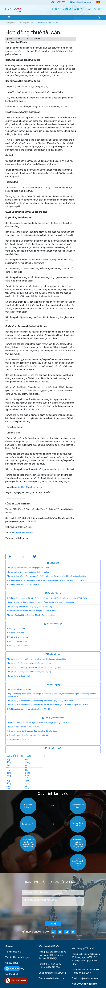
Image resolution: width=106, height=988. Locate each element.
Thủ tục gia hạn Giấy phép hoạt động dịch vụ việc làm (28, 572)
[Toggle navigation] (8, 17)
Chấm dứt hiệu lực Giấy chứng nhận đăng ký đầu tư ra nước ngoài (33, 611)
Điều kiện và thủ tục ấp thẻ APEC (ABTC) (23, 585)
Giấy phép (53, 563)
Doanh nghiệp (53, 684)
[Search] (87, 18)
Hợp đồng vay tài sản (15, 633)
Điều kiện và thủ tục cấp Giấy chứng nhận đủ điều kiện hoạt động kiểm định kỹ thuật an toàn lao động (47, 580)
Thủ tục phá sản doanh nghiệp (19, 689)
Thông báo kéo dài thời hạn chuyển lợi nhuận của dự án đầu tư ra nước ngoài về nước (40, 602)
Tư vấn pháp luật (26, 22)
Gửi (53, 923)
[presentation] (43, 913)
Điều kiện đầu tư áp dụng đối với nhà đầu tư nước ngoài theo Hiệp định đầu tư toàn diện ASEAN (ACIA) (47, 598)
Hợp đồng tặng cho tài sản (17, 637)
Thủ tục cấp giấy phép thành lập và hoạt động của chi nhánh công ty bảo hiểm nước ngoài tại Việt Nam (47, 705)
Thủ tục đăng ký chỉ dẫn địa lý (19, 676)
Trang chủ (10, 22)
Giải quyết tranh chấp (53, 717)
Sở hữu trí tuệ (53, 654)
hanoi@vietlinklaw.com (82, 2)
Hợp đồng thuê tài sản (16, 628)
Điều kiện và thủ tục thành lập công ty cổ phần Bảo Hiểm (29, 709)
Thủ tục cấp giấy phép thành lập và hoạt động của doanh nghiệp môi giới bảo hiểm (40, 701)
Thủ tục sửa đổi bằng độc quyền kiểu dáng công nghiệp (29, 663)
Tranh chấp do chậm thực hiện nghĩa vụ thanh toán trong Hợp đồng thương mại (38, 722)
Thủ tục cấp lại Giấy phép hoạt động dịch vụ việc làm (28, 568)
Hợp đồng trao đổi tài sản (17, 641)
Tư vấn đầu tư (53, 593)
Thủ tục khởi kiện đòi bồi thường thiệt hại (23, 727)
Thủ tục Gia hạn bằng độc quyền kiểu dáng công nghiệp (29, 672)
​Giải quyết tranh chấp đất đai (18, 739)
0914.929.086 (59, 2)
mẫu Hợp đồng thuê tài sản (29, 487)
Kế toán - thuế (53, 748)
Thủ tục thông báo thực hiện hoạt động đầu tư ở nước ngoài (30, 607)
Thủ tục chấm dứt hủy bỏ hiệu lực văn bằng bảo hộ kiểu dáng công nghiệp (36, 659)
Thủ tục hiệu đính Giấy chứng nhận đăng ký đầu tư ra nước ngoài (32, 615)
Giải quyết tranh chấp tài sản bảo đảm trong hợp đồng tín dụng (32, 731)
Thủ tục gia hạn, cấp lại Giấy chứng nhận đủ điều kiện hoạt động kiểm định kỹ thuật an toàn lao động (46, 576)
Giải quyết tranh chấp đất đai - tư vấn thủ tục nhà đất (27, 735)
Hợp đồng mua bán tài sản (17, 645)
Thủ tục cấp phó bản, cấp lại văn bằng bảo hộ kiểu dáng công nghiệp (34, 667)
